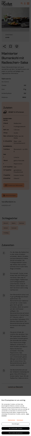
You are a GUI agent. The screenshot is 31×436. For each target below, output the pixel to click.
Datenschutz (11, 420)
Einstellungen (15, 424)
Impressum (20, 420)
